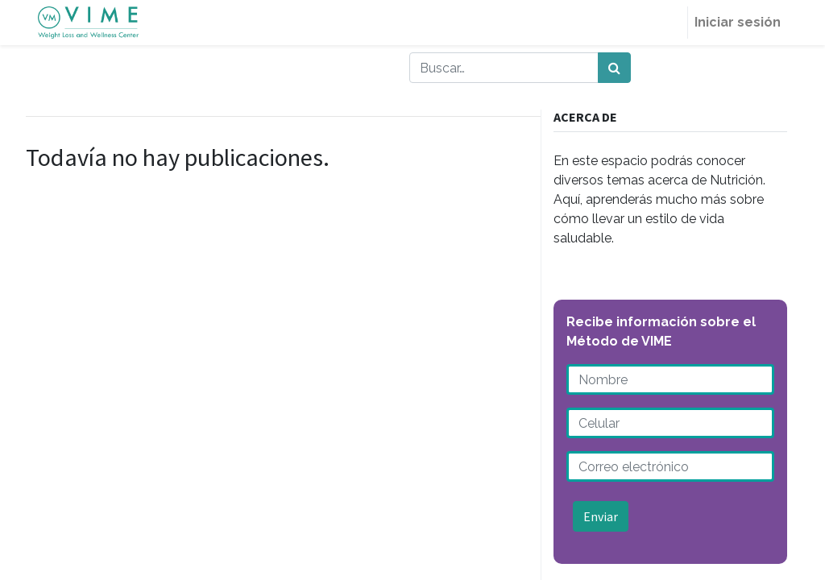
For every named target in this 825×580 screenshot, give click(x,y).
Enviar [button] (600, 516)
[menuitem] (667, 22)
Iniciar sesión (737, 22)
